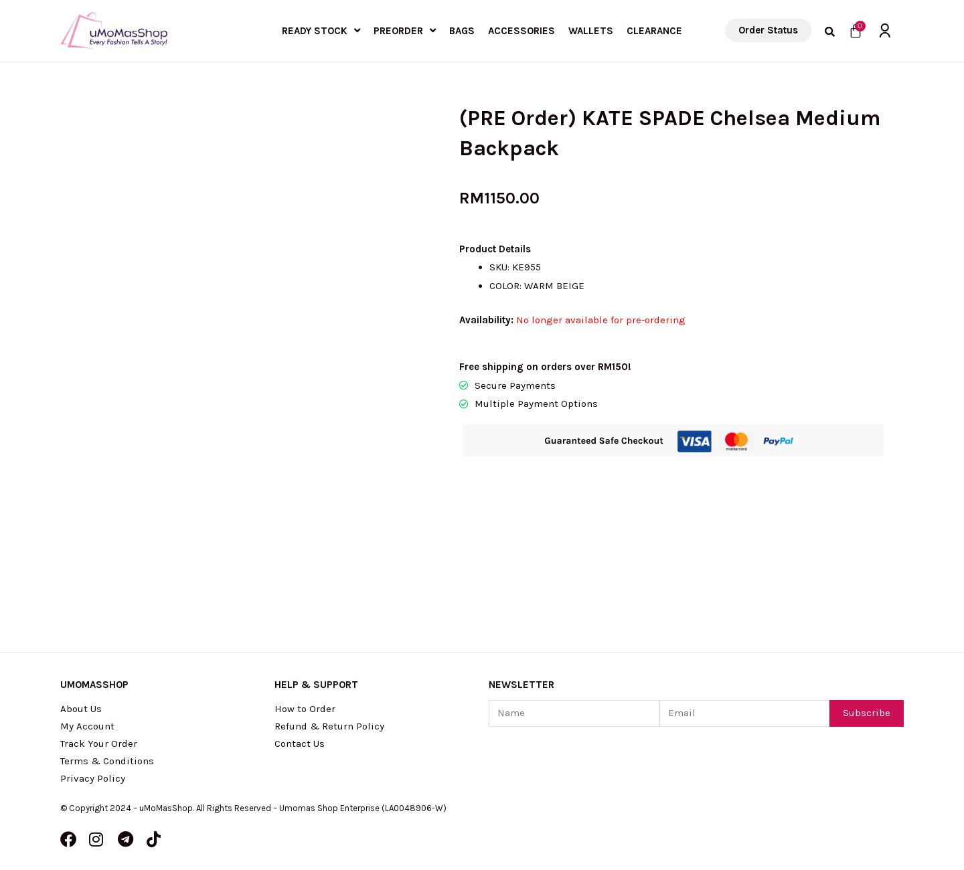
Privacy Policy (92, 778)
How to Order (304, 709)
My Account (87, 726)
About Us (81, 709)
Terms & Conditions (107, 761)
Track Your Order (98, 743)
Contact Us (299, 743)
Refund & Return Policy (329, 726)
